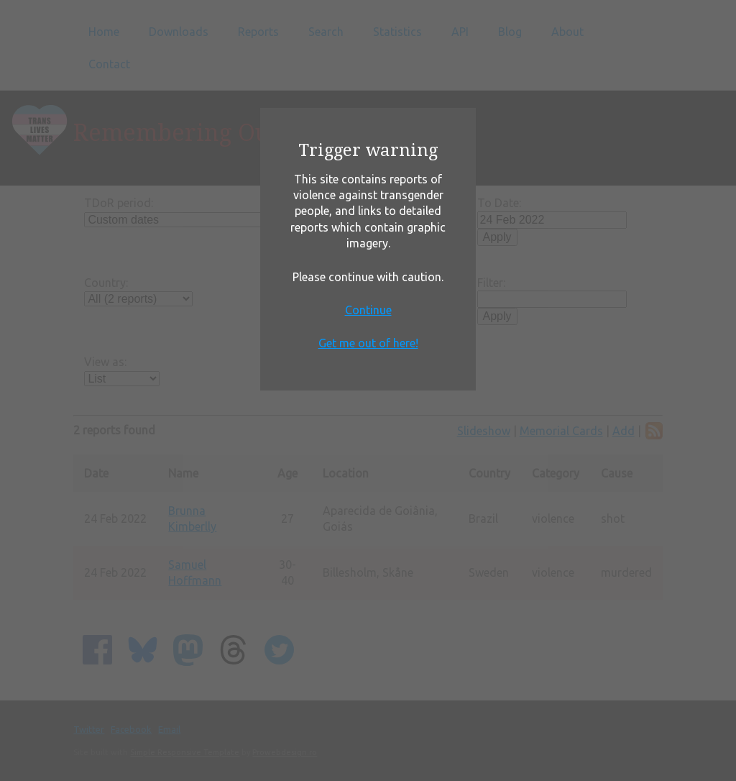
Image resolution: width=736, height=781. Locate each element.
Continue (368, 309)
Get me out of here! (368, 343)
